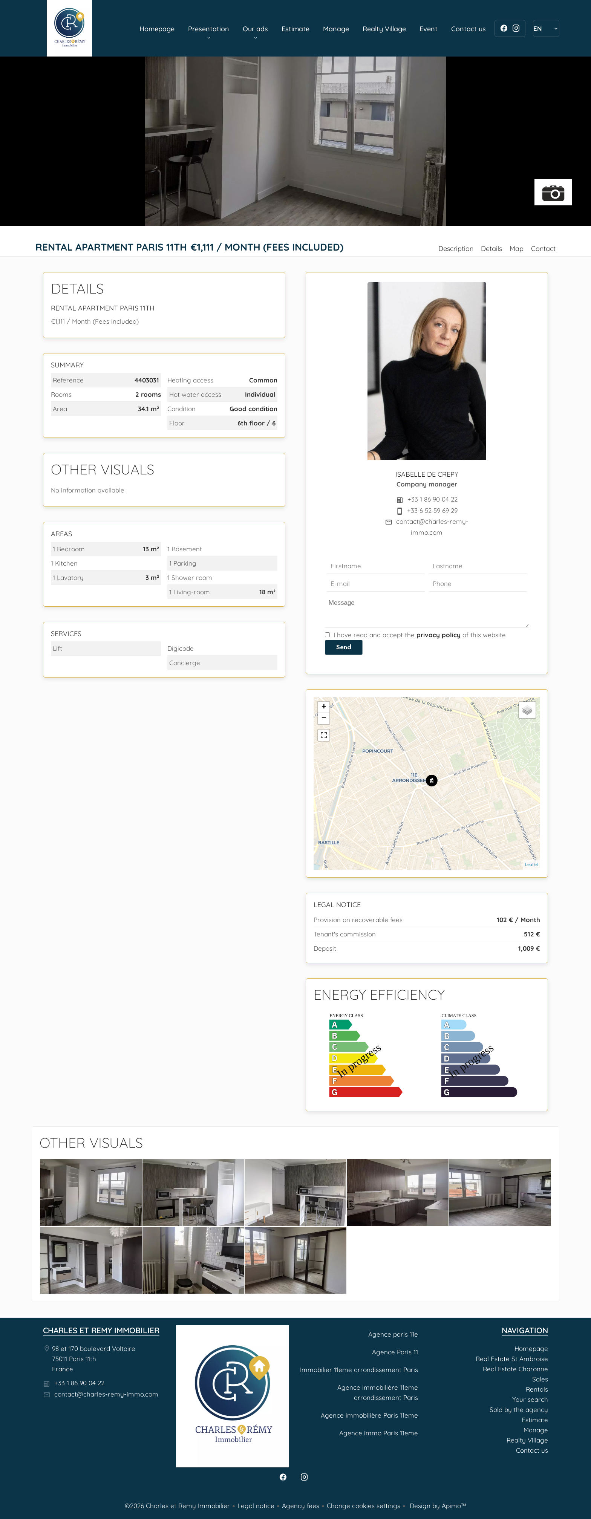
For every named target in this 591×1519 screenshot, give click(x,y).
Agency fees (300, 1506)
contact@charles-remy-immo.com (106, 1394)
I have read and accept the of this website (420, 635)
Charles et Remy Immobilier (101, 1330)
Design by (437, 1506)
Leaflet (531, 864)
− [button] (324, 718)
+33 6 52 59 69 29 (432, 510)
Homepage (69, 28)
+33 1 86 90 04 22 (432, 499)
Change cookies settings (363, 1506)
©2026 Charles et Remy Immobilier (177, 1506)
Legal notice (255, 1506)
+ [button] (324, 707)
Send (343, 647)
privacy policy (438, 635)
